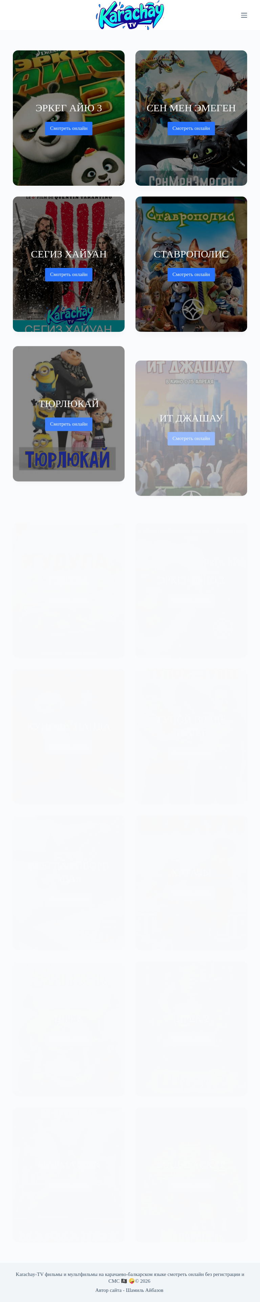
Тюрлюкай (69, 409)
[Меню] (244, 15)
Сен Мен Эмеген (191, 107)
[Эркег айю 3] (69, 118)
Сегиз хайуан (69, 253)
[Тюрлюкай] (69, 419)
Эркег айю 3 (69, 107)
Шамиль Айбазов (145, 1290)
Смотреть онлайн (69, 130)
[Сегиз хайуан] (69, 264)
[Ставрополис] (191, 264)
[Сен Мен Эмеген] (191, 118)
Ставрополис (191, 253)
